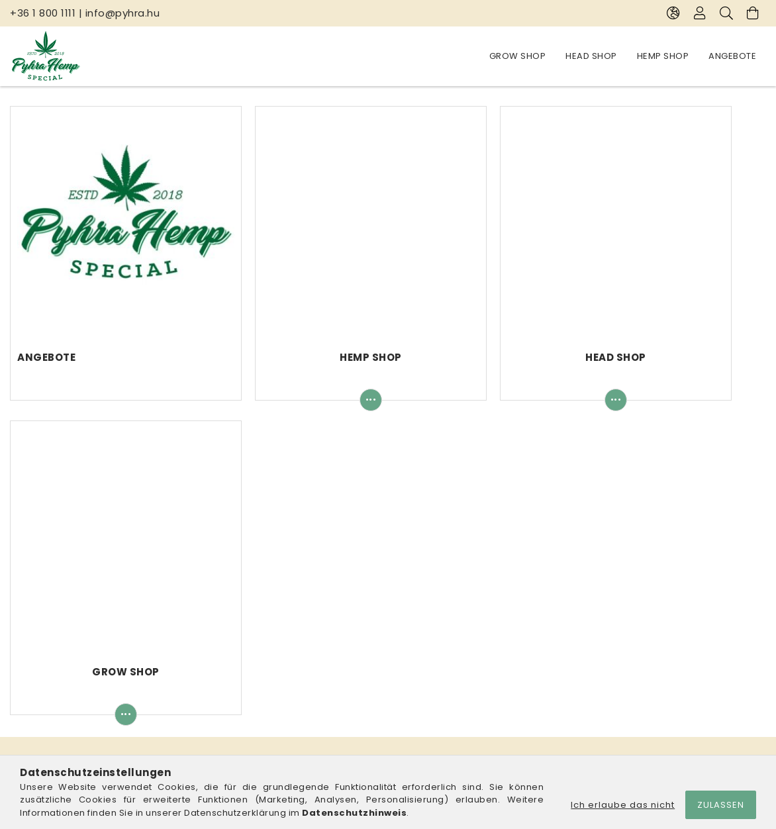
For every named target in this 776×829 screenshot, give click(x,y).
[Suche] (726, 13)
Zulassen (720, 805)
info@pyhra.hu (122, 13)
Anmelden (226, 636)
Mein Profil (226, 675)
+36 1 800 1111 (42, 13)
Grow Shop (728, 56)
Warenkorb (229, 695)
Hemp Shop (583, 56)
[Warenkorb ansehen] (753, 13)
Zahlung (413, 675)
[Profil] (700, 13)
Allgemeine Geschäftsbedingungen (477, 636)
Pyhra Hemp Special (180, 565)
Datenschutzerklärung (446, 656)
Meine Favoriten (239, 714)
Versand (414, 695)
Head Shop (654, 56)
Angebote (513, 56)
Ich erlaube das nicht (623, 805)
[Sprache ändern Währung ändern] (673, 13)
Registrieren (231, 656)
